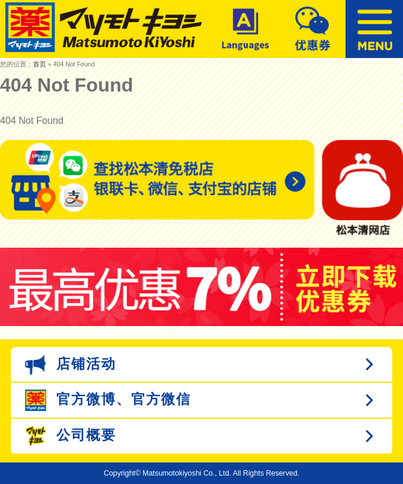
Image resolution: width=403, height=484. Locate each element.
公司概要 (70, 435)
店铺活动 (70, 364)
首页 (39, 64)
